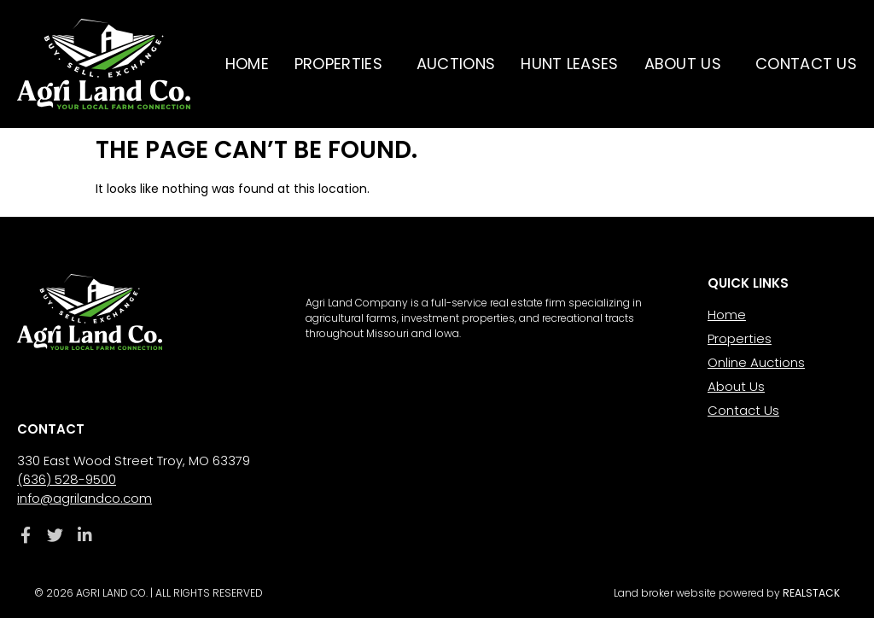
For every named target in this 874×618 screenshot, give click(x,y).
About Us (687, 63)
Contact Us (806, 63)
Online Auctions (756, 362)
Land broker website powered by (727, 593)
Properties (342, 63)
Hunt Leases (569, 63)
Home (247, 63)
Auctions (456, 63)
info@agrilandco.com (84, 498)
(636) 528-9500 (66, 479)
